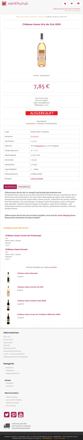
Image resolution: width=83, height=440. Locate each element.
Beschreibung (10, 187)
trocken (34, 141)
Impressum (8, 342)
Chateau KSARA (37, 179)
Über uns (6, 337)
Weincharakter (12, 393)
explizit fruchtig (12, 403)
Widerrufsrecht (9, 348)
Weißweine (10, 370)
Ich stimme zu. (47, 438)
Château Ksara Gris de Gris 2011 (30, 287)
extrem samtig (11, 397)
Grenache (39, 146)
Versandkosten (24, 187)
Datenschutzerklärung (12, 351)
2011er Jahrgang (64, 215)
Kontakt (6, 345)
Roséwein (35, 136)
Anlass (8, 380)
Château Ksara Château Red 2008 (31, 301)
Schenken (9, 383)
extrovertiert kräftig (14, 400)
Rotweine (9, 368)
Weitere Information (59, 438)
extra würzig (11, 406)
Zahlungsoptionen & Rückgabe (15, 357)
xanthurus (18, 3)
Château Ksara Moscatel (27, 273)
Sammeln (9, 386)
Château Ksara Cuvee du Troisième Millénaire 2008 (38, 314)
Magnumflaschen (13, 373)
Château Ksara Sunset (16, 249)
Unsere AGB (8, 340)
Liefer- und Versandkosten (14, 354)
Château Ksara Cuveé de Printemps (23, 235)
